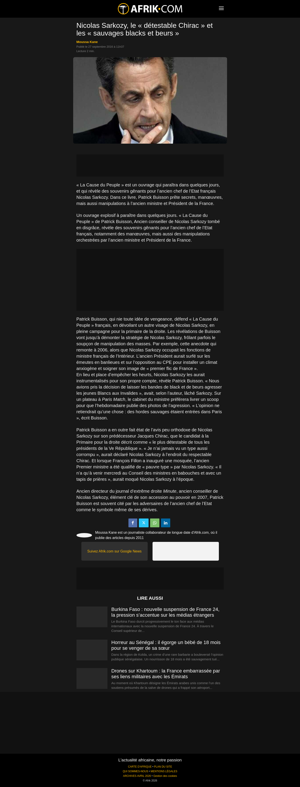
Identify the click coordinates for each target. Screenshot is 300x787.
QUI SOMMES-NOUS (135, 771)
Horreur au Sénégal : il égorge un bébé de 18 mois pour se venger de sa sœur (166, 645)
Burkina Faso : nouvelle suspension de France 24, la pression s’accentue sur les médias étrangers (165, 612)
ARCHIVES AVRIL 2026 (137, 776)
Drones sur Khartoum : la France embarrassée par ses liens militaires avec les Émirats (165, 673)
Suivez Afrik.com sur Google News (114, 551)
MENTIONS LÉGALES (164, 771)
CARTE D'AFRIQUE (140, 766)
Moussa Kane (87, 42)
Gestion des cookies (165, 776)
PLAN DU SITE (163, 766)
